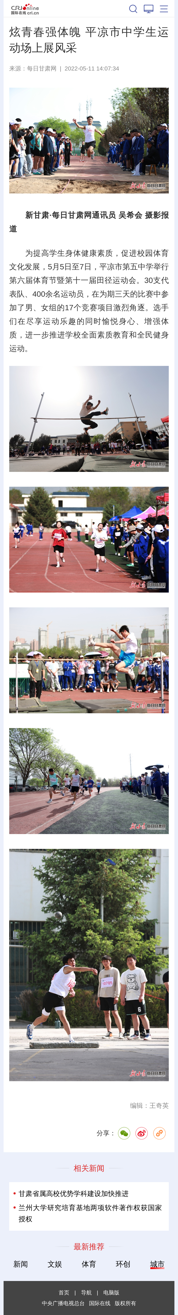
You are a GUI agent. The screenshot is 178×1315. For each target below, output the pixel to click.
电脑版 (111, 1293)
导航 (86, 1293)
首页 (64, 1293)
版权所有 (125, 1303)
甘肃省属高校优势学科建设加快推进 (74, 1193)
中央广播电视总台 (63, 1303)
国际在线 (25, 8)
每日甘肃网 (42, 68)
